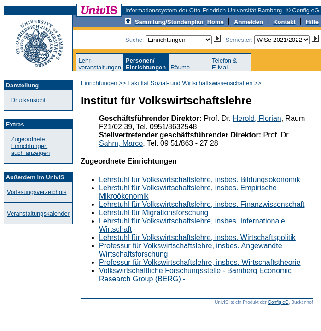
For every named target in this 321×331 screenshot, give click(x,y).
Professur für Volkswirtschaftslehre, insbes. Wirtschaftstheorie (200, 262)
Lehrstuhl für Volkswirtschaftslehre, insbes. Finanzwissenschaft (201, 204)
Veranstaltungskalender (38, 213)
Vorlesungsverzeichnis (36, 191)
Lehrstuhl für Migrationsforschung (153, 213)
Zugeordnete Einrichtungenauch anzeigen (30, 146)
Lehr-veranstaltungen (99, 64)
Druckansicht (28, 100)
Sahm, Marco (121, 143)
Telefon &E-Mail (224, 64)
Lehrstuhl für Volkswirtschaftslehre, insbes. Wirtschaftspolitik (197, 237)
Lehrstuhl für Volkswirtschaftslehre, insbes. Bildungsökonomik (199, 179)
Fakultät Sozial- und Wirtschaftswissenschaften (190, 83)
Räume (180, 67)
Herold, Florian (257, 118)
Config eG (278, 302)
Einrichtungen (99, 83)
